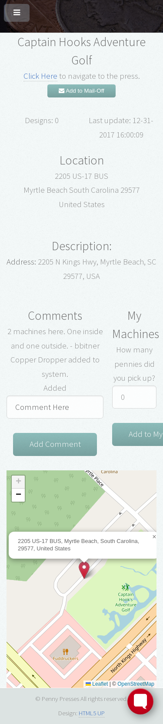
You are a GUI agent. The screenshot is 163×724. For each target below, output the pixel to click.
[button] (84, 570)
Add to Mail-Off (81, 90)
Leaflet (97, 684)
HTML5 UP (92, 713)
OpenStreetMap (135, 684)
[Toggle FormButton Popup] (140, 701)
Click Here (40, 76)
